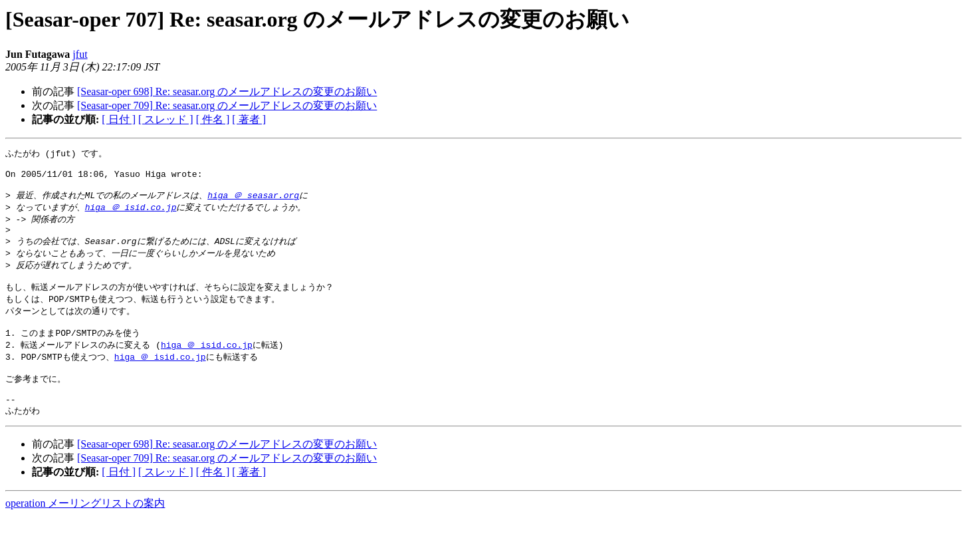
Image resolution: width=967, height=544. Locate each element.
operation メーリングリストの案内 (85, 531)
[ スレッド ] (165, 119)
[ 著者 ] (249, 119)
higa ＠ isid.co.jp (131, 215)
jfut (79, 54)
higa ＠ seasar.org (253, 202)
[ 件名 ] (213, 119)
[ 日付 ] (119, 119)
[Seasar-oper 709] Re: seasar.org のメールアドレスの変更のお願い (227, 105)
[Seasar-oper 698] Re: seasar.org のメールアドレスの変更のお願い (227, 91)
